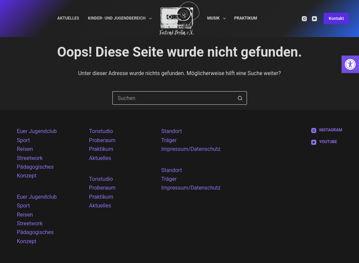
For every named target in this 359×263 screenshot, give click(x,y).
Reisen (25, 149)
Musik (217, 18)
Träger (169, 140)
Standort (171, 131)
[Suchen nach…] (173, 98)
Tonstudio (101, 131)
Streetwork (30, 158)
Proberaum (102, 140)
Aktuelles (68, 18)
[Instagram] (304, 18)
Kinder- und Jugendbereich (121, 18)
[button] (350, 64)
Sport (23, 140)
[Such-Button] (240, 98)
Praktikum (245, 18)
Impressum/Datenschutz (190, 149)
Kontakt (336, 18)
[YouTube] (314, 18)
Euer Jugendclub (37, 131)
